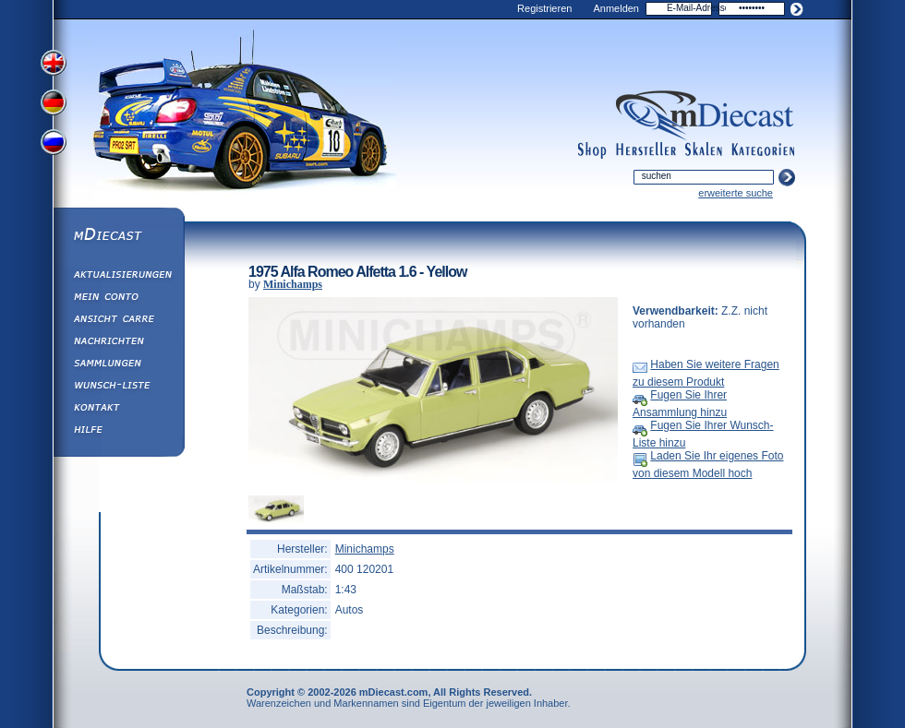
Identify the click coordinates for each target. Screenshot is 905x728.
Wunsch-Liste (118, 387)
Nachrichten (118, 343)
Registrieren (544, 8)
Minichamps (292, 284)
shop (592, 150)
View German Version (55, 104)
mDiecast (118, 236)
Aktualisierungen (118, 277)
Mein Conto (118, 299)
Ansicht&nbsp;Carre (118, 321)
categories (762, 150)
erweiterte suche (735, 192)
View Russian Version (55, 146)
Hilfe (118, 432)
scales (703, 150)
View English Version (55, 63)
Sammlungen (118, 365)
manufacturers (646, 150)
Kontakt (118, 410)
